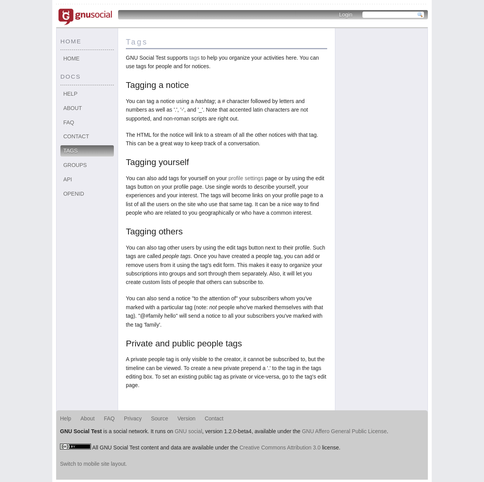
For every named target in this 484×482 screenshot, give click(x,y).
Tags (70, 151)
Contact (76, 136)
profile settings (245, 178)
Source (159, 418)
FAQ (68, 122)
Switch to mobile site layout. (93, 464)
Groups (75, 165)
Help (70, 94)
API (67, 179)
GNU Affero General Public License (344, 431)
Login (345, 15)
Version (186, 418)
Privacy (133, 418)
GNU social (188, 431)
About (72, 108)
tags (194, 58)
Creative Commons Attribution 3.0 (279, 447)
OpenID (73, 194)
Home (71, 58)
